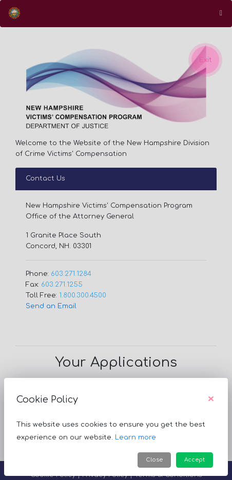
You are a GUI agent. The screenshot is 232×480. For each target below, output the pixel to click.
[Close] (211, 399)
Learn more (135, 437)
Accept (194, 460)
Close (154, 460)
